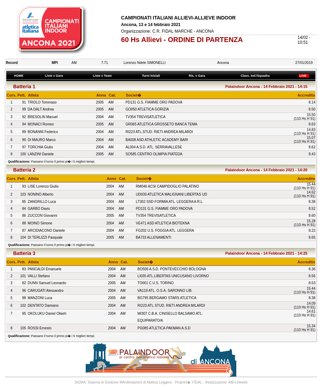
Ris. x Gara (198, 75)
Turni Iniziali (152, 75)
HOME (18, 75)
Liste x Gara (55, 75)
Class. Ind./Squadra (256, 75)
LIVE (304, 75)
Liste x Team (103, 75)
